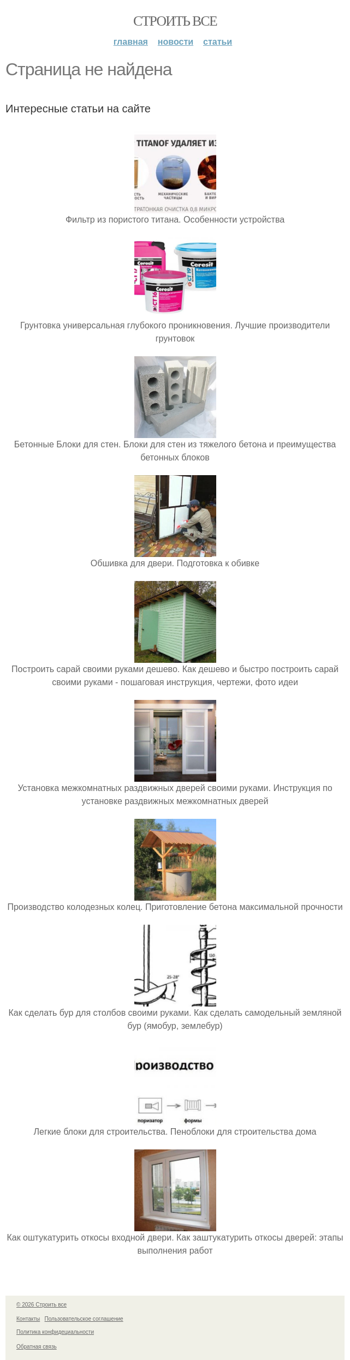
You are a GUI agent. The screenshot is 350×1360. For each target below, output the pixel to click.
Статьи (217, 41)
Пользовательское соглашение (84, 1319)
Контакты (28, 1319)
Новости (175, 41)
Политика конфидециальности (55, 1332)
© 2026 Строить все (41, 1305)
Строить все (175, 21)
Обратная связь (36, 1347)
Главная (131, 41)
